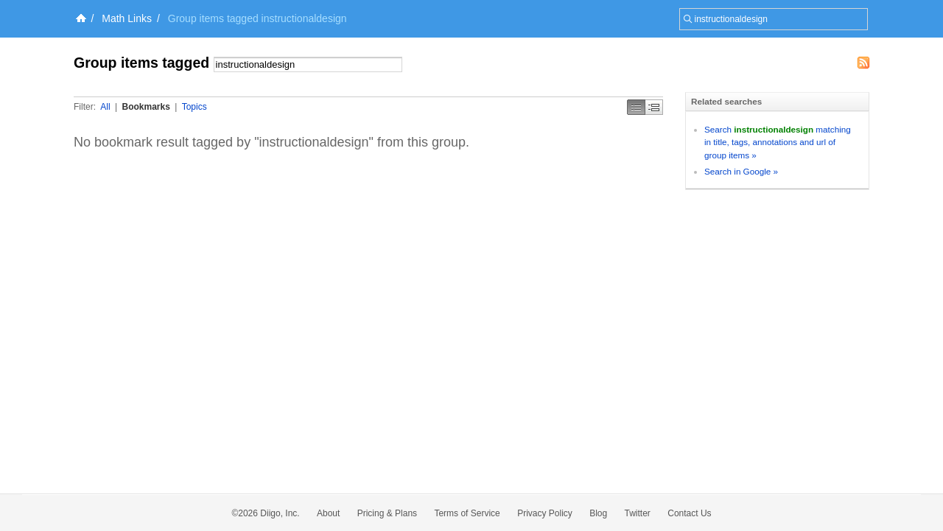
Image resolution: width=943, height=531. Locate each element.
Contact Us (689, 513)
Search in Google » (741, 171)
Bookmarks (145, 107)
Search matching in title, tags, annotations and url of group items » (777, 142)
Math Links (127, 18)
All (105, 107)
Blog (598, 513)
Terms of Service (466, 513)
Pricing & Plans (387, 513)
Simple (636, 107)
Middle (654, 107)
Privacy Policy (544, 513)
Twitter (638, 513)
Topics (194, 107)
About (328, 513)
